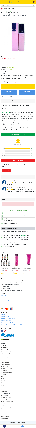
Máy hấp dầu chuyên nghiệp (6, 368)
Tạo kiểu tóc (3, 405)
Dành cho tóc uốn (4, 418)
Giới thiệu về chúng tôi (5, 300)
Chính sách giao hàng (5, 316)
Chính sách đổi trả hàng (6, 320)
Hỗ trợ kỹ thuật (4, 380)
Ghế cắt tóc (3, 378)
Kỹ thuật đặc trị (4, 385)
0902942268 (6, 286)
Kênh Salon (3, 343)
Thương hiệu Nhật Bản (8, 11)
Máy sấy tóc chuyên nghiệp (6, 372)
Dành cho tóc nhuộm (5, 416)
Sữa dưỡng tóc (4, 399)
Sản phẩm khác (4, 412)
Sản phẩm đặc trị (4, 349)
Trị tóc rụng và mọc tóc (5, 353)
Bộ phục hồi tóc (4, 391)
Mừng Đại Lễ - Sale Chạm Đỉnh (8, 8)
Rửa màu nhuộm (4, 389)
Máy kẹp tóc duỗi (4, 370)
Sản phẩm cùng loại (5, 393)
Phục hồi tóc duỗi (4, 358)
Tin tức (2, 302)
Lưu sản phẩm (5, 64)
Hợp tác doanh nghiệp (5, 347)
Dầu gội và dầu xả (4, 395)
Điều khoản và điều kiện (6, 314)
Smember (16, 96)
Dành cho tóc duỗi (4, 414)
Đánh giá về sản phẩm (18, 134)
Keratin (2, 355)
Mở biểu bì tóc (4, 387)
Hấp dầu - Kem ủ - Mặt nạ (6, 397)
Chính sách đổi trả (22, 216)
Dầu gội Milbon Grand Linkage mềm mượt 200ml (17, 267)
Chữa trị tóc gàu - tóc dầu (6, 351)
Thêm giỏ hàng (18, 82)
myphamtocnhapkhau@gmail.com (11, 284)
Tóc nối (2, 376)
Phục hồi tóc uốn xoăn (5, 364)
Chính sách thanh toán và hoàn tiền (8, 318)
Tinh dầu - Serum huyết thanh (7, 401)
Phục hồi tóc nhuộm (5, 362)
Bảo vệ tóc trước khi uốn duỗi (7, 382)
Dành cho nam (4, 410)
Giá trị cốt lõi (3, 295)
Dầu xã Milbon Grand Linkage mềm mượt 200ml (29, 267)
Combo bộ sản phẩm (5, 403)
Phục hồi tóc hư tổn (5, 360)
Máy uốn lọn (3, 374)
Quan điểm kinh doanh (5, 297)
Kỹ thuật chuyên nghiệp (6, 407)
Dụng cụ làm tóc (4, 366)
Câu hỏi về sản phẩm (18, 160)
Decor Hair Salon (4, 345)
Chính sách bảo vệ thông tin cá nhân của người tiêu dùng (13, 324)
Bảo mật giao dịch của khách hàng (8, 322)
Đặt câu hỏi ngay (6, 170)
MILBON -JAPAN (18, 11)
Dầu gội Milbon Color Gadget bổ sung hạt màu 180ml (5, 267)
